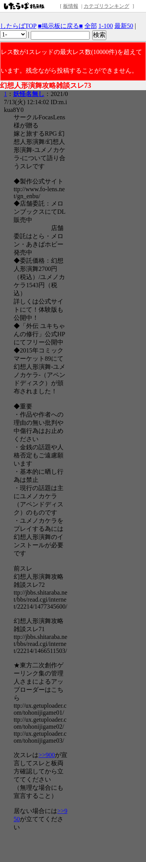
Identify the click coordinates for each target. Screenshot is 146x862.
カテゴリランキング (106, 6)
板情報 (70, 6)
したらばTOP (18, 26)
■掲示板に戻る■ (60, 26)
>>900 (47, 755)
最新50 (123, 26)
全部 (90, 26)
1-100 (106, 26)
